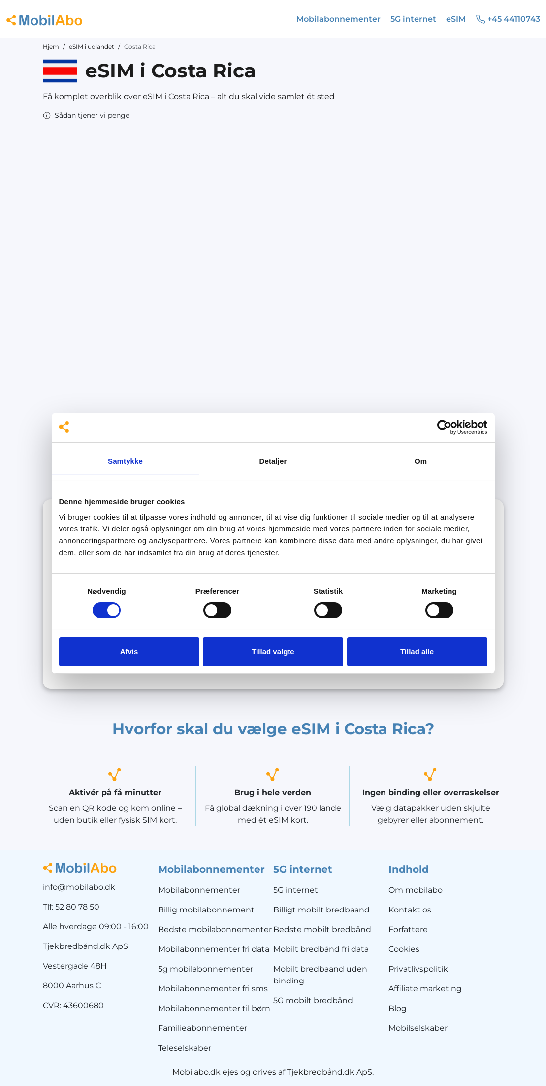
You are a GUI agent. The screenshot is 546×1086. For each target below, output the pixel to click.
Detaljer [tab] (273, 461)
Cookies (403, 949)
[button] (86, 115)
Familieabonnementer (202, 1028)
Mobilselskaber (418, 1028)
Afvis (129, 651)
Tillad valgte (273, 651)
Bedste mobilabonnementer (215, 929)
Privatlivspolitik (418, 969)
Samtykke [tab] (125, 461)
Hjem (51, 46)
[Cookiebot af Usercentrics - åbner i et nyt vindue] (444, 427)
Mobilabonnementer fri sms (213, 988)
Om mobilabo (415, 890)
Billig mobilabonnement (206, 909)
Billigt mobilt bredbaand (321, 909)
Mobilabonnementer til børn (214, 1008)
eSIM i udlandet (91, 46)
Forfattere (408, 929)
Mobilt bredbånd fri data (321, 949)
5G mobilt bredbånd (313, 1000)
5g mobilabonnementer (205, 969)
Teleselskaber (184, 1047)
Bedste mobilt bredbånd (322, 929)
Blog (397, 1008)
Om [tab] (421, 461)
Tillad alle (417, 651)
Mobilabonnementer (199, 890)
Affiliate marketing (425, 988)
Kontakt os (409, 909)
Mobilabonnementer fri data (213, 949)
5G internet (295, 890)
